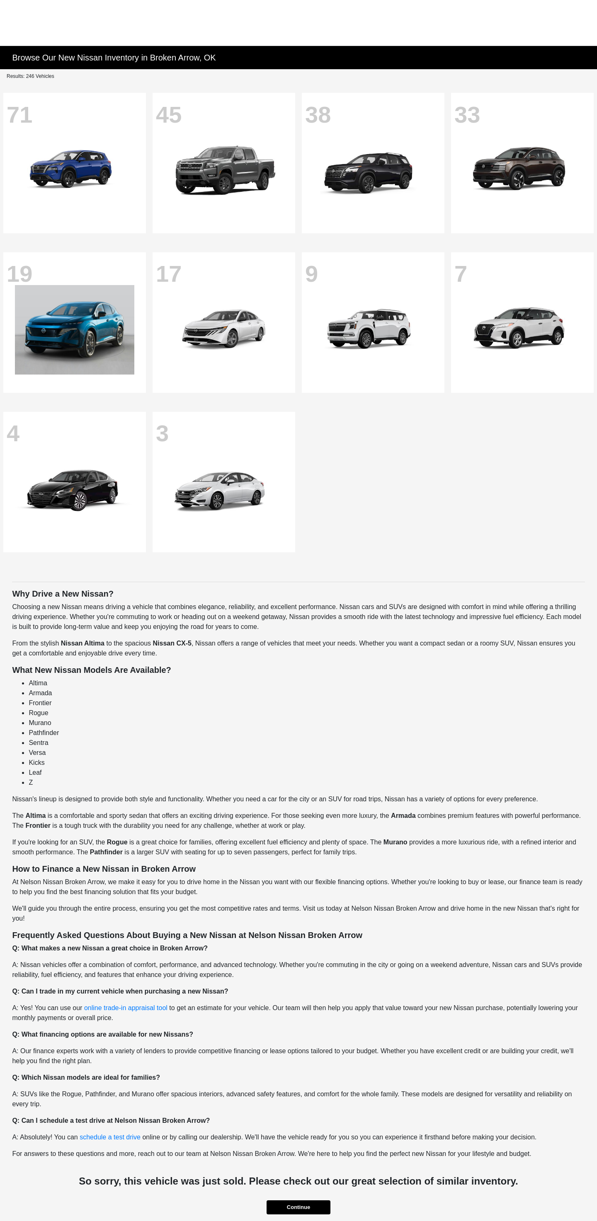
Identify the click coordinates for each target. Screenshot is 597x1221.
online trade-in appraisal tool (125, 1007)
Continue (298, 1207)
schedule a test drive (110, 1137)
